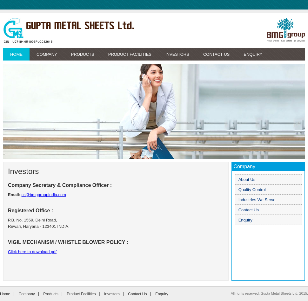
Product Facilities (129, 54)
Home (16, 54)
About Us (246, 179)
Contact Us (216, 54)
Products (82, 54)
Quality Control (252, 189)
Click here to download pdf (32, 251)
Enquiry (253, 54)
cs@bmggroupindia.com (44, 194)
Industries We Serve (257, 199)
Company (47, 54)
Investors (177, 54)
